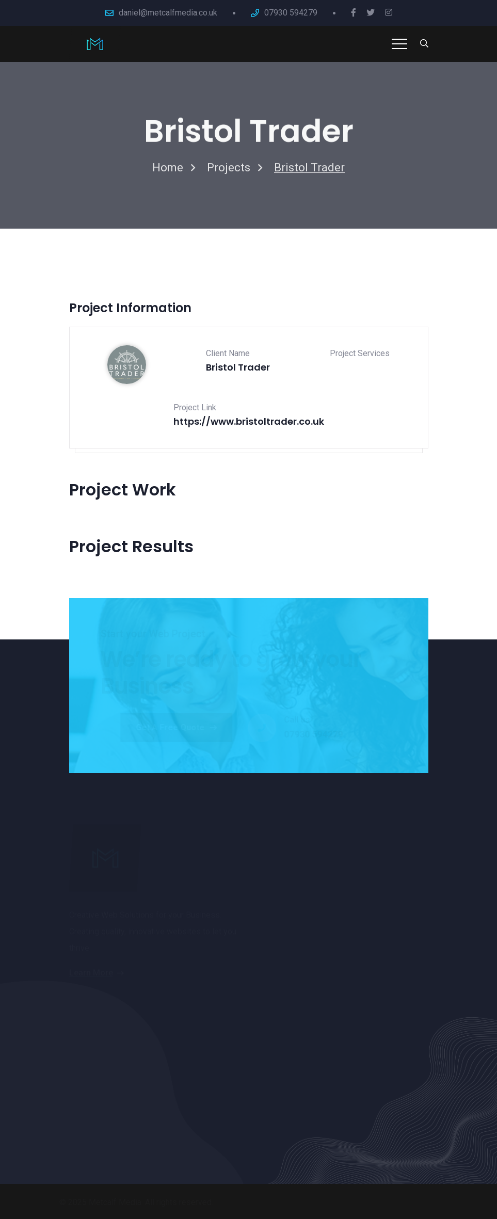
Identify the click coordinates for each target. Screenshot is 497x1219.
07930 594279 (290, 13)
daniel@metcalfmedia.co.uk (168, 13)
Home (167, 169)
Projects (228, 169)
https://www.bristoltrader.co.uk (248, 421)
